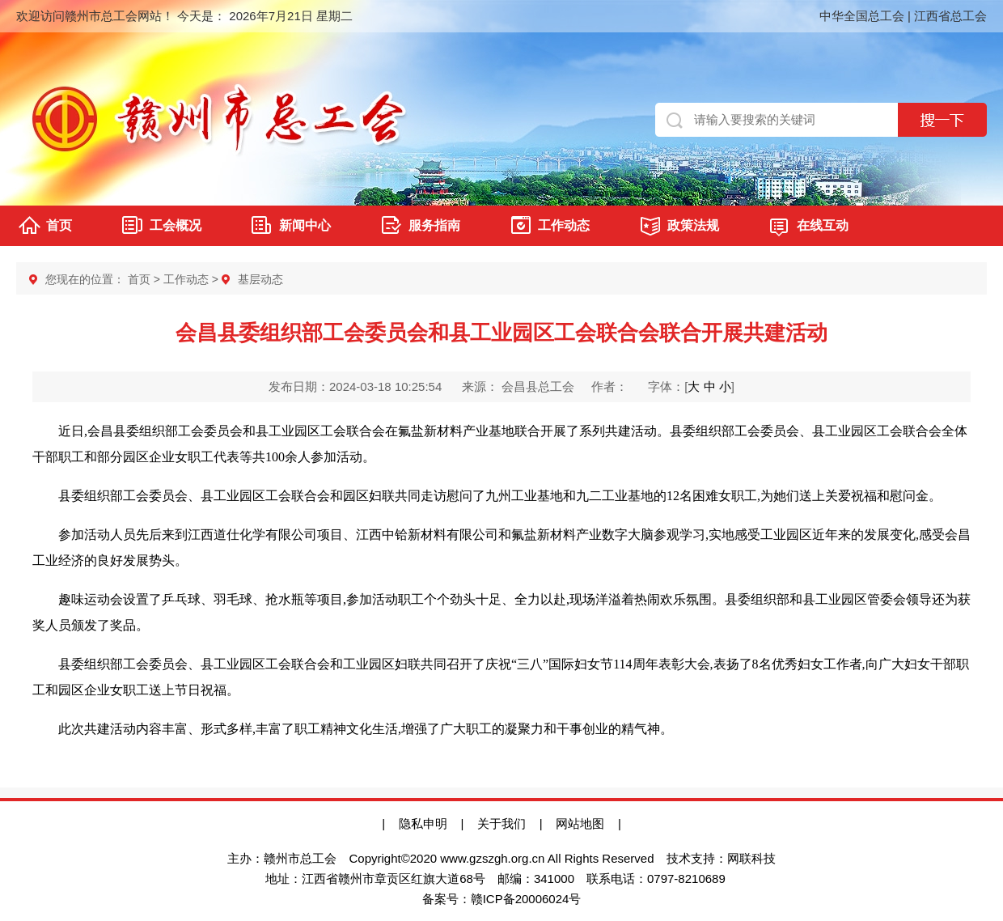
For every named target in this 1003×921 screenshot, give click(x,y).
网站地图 (587, 823)
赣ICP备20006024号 (526, 899)
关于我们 (501, 823)
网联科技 (751, 858)
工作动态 (564, 225)
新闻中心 (305, 225)
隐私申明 (423, 823)
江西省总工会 (950, 16)
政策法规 (693, 225)
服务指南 (434, 225)
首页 (59, 225)
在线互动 (823, 225)
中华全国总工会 (861, 16)
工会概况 (175, 225)
